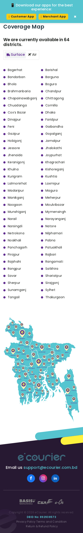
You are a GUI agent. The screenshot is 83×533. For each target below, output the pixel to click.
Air (32, 54)
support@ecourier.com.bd (50, 467)
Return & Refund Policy (41, 526)
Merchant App (53, 16)
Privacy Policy (26, 521)
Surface (15, 54)
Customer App (21, 16)
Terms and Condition (51, 521)
